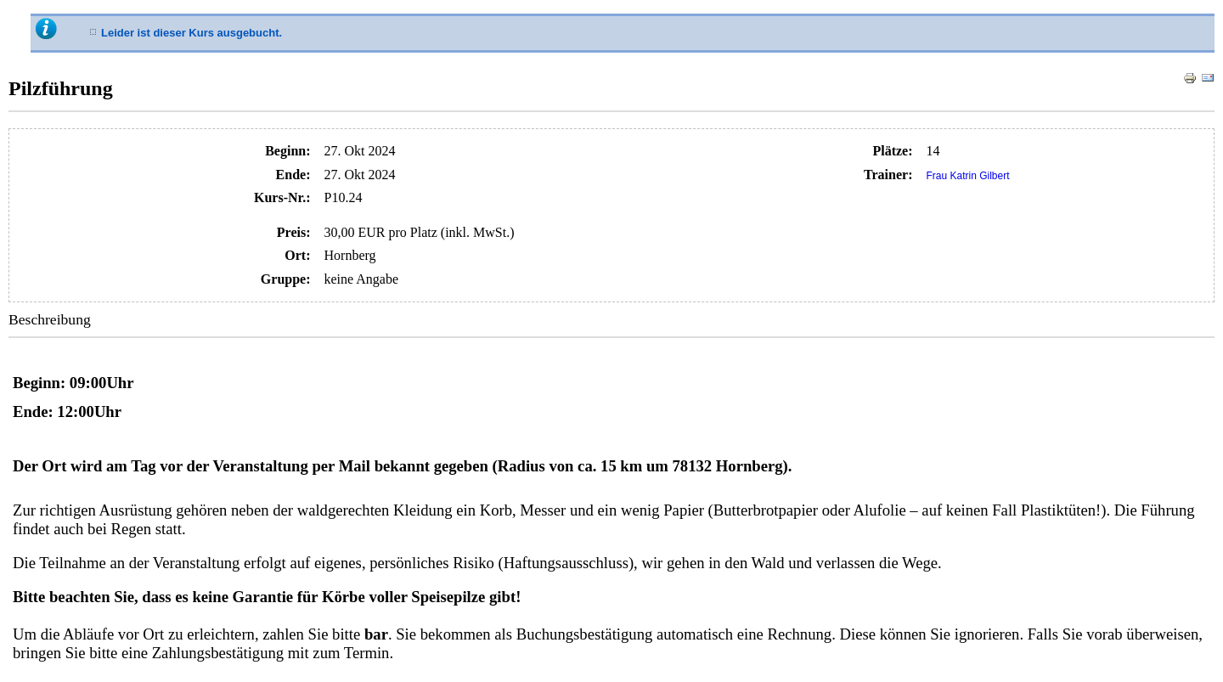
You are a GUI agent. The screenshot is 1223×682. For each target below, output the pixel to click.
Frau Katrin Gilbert (968, 176)
